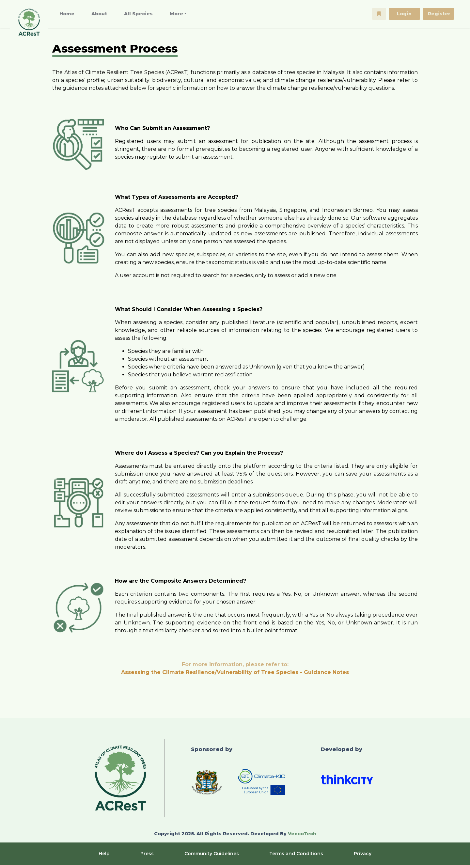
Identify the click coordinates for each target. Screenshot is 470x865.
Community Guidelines (211, 854)
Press (147, 854)
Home (66, 14)
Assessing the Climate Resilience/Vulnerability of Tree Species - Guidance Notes (235, 672)
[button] (379, 14)
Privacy (362, 854)
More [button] (176, 14)
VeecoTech (302, 834)
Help (104, 854)
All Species (138, 14)
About (99, 14)
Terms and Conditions (296, 854)
